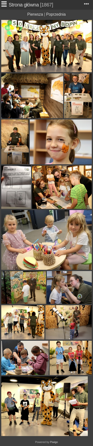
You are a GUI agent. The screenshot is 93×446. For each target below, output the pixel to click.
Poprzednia (56, 14)
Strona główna (24, 4)
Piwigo (54, 442)
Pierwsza (35, 14)
